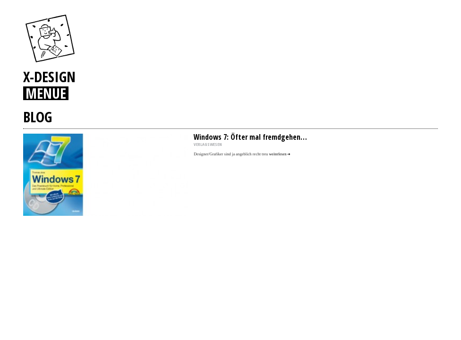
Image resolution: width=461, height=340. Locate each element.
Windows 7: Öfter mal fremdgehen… (250, 137)
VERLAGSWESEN (208, 144)
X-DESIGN (49, 76)
